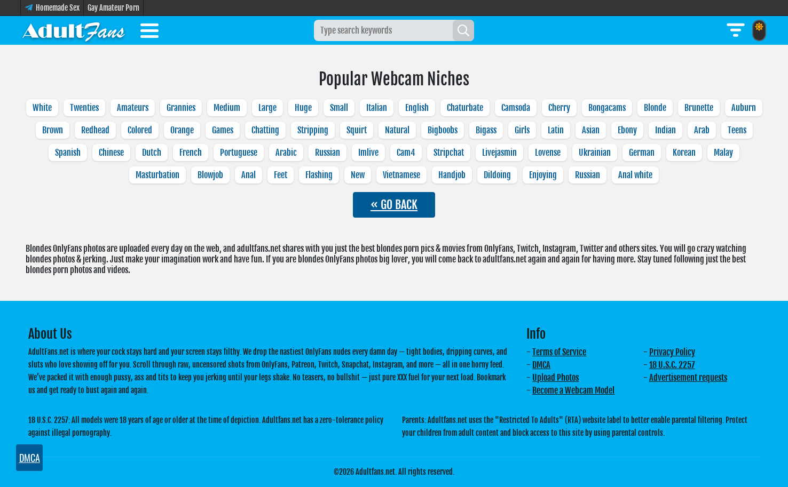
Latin (556, 130)
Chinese (111, 152)
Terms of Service (559, 352)
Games (222, 130)
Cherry (559, 107)
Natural (397, 130)
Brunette (698, 107)
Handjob (452, 175)
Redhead (95, 130)
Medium (227, 107)
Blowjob (210, 175)
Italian (376, 107)
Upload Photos (555, 377)
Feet (280, 175)
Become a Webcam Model (573, 390)
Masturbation (157, 175)
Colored (140, 130)
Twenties (84, 107)
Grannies (181, 107)
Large (267, 107)
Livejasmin (499, 152)
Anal (248, 175)
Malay (723, 152)
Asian (591, 130)
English (417, 107)
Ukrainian (595, 152)
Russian (327, 152)
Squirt (356, 130)
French (190, 152)
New (358, 175)
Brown (52, 130)
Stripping (312, 130)
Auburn (743, 107)
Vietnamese (401, 175)
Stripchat (449, 152)
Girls (522, 130)
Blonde (655, 107)
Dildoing (497, 175)
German (642, 152)
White (42, 107)
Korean (684, 152)
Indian (665, 130)
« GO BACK (394, 204)
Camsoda (515, 107)
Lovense (548, 152)
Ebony (627, 130)
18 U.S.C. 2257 (672, 365)
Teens (737, 130)
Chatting (265, 130)
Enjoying (543, 175)
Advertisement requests (688, 377)
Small (339, 107)
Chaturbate (465, 107)
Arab (702, 130)
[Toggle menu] (149, 32)
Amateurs (132, 107)
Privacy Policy (672, 352)
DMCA (541, 365)
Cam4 (406, 152)
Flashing (319, 175)
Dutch (151, 152)
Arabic (286, 152)
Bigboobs (443, 130)
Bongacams (607, 107)
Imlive (368, 152)
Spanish (68, 152)
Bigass (486, 130)
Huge (303, 107)
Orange (182, 130)
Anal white (635, 175)
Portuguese (238, 152)
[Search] (463, 30)
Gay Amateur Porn (113, 7)
